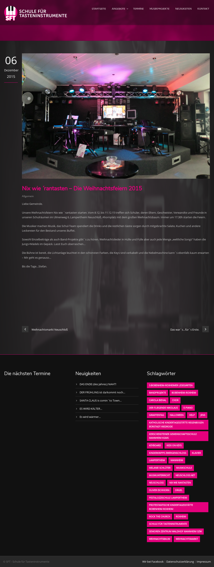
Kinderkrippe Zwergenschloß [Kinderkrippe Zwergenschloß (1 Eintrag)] (167, 452)
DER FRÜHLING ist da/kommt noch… (102, 392)
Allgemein (28, 196)
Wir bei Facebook (153, 561)
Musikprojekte (159, 8)
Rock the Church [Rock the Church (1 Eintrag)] (159, 516)
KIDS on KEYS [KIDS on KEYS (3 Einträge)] (174, 445)
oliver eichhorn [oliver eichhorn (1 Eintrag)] (159, 490)
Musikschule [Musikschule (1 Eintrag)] (184, 467)
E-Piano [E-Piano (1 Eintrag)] (188, 407)
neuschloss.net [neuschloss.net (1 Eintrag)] (185, 475)
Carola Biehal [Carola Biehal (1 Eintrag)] (157, 400)
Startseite (99, 8)
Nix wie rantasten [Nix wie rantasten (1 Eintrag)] (180, 482)
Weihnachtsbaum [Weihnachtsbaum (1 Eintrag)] (159, 538)
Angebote (118, 8)
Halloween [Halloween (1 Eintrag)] (176, 415)
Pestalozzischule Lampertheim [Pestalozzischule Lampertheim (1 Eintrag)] (168, 497)
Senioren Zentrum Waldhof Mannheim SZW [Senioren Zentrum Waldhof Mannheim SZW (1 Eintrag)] (175, 531)
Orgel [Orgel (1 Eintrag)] (178, 490)
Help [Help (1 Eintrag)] (192, 415)
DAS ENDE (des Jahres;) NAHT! (98, 384)
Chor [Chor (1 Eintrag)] (175, 400)
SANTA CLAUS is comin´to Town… (101, 400)
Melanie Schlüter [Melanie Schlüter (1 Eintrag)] (160, 467)
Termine (138, 8)
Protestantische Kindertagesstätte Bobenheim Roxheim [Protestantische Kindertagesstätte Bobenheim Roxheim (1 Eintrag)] (171, 507)
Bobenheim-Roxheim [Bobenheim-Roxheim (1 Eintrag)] (184, 392)
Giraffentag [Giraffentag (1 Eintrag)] (156, 415)
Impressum (204, 561)
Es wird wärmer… (90, 417)
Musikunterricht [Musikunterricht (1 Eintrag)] (159, 475)
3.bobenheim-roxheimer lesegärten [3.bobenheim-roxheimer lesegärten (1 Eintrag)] (170, 385)
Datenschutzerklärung (180, 561)
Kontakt (203, 8)
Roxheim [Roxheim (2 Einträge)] (181, 516)
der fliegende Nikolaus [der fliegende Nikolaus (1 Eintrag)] (163, 407)
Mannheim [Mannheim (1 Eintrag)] (177, 460)
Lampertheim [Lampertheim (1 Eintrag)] (157, 460)
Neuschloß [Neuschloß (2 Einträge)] (156, 482)
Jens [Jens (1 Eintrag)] (202, 415)
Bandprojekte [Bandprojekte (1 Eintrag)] (157, 392)
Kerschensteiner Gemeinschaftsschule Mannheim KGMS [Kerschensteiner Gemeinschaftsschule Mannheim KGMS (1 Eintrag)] (173, 436)
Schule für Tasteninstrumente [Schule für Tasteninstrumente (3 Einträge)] (168, 523)
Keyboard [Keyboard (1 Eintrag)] (155, 445)
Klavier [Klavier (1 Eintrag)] (196, 452)
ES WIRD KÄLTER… (91, 408)
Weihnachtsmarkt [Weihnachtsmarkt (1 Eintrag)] (187, 538)
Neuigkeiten (183, 8)
